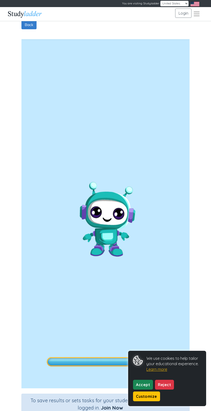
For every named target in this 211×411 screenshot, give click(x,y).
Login (183, 13)
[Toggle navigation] (196, 14)
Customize (146, 396)
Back (29, 24)
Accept (143, 384)
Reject (164, 384)
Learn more (156, 369)
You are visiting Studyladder (140, 3)
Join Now (112, 408)
